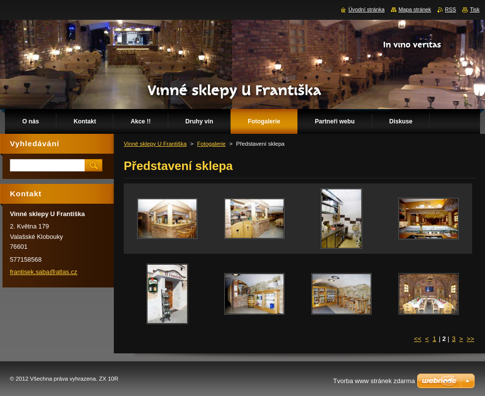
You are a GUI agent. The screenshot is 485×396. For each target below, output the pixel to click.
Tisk (475, 9)
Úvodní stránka (366, 9)
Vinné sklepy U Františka (155, 144)
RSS (450, 9)
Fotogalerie (211, 144)
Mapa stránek (414, 9)
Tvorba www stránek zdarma (374, 381)
